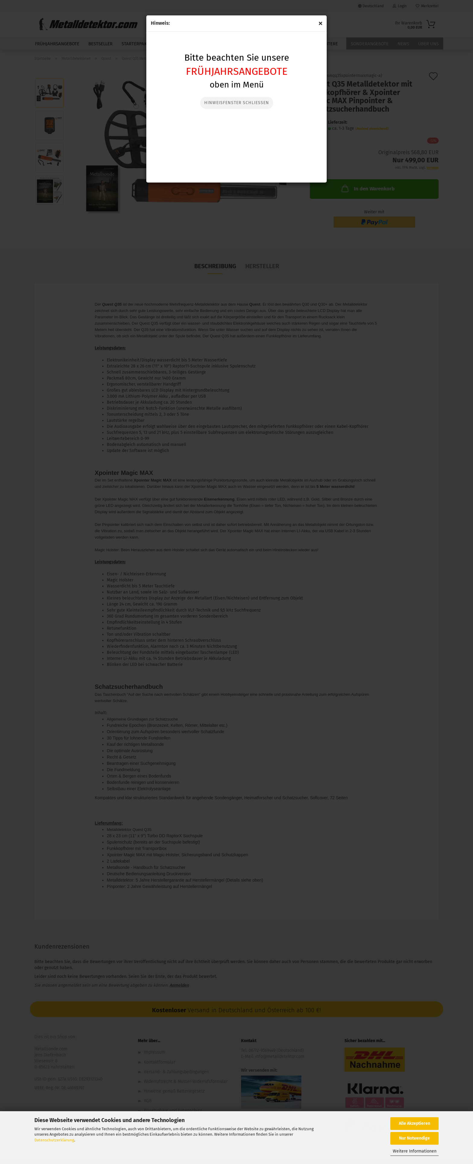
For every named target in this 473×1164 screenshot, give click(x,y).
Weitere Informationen (414, 1151)
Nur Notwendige (414, 1138)
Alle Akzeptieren (414, 1123)
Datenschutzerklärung (54, 1140)
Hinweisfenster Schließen (236, 102)
